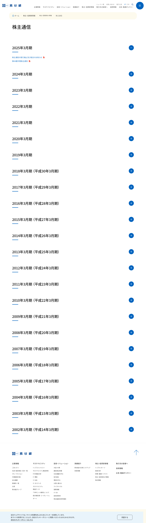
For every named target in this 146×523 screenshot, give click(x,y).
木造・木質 (57, 468)
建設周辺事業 (58, 471)
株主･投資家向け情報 (47, 16)
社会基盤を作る (58, 474)
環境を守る (57, 480)
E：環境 (35, 477)
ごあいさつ (15, 468)
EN (128, 4)
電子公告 (119, 4)
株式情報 (98, 480)
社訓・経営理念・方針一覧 (20, 471)
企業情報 (15, 463)
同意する (126, 517)
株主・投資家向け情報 (102, 477)
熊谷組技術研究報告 (60, 499)
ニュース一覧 (100, 4)
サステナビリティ (39, 463)
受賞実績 (77, 471)
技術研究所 (57, 496)
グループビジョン (17, 474)
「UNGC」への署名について (41, 492)
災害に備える (58, 483)
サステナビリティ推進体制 (41, 471)
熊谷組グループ (17, 489)
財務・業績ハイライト (101, 474)
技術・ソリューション (61, 463)
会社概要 (15, 480)
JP (125, 4)
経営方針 (98, 471)
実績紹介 (78, 463)
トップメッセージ (100, 468)
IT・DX (56, 493)
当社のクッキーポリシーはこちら (23, 520)
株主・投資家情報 (29, 16)
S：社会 (35, 480)
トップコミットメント (39, 468)
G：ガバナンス (37, 483)
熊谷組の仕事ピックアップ (82, 468)
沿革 (13, 486)
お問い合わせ (110, 4)
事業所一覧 (15, 483)
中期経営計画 (16, 477)
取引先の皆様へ (101, 7)
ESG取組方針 (37, 474)
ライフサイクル (58, 486)
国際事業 (56, 489)
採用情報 (113, 7)
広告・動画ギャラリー (126, 7)
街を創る (56, 477)
